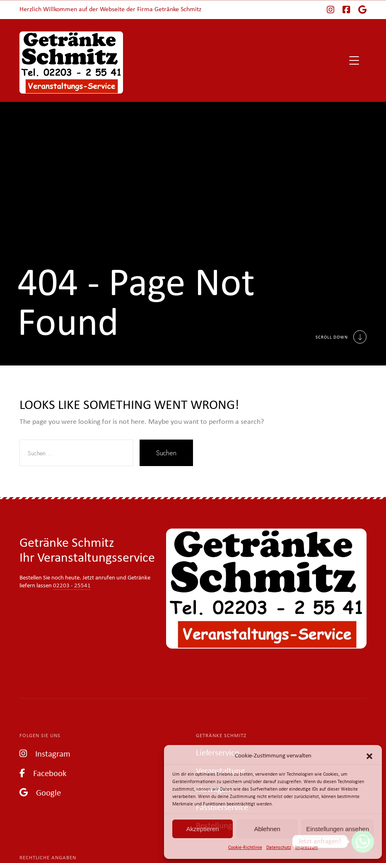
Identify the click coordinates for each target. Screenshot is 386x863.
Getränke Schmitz (221, 735)
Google (40, 792)
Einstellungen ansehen (337, 828)
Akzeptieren (202, 828)
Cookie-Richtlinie (245, 847)
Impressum (306, 847)
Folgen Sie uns (39, 735)
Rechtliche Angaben (47, 858)
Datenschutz (278, 847)
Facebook (43, 773)
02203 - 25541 (72, 586)
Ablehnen (267, 828)
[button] (369, 756)
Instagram (44, 753)
